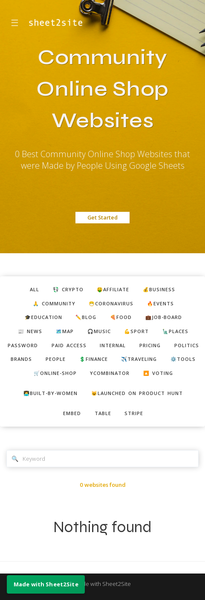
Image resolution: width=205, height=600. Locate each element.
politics (186, 345)
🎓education (43, 317)
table (103, 413)
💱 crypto (68, 289)
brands (21, 359)
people (56, 359)
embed (72, 413)
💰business (159, 289)
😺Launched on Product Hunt (137, 393)
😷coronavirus (111, 303)
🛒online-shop (55, 373)
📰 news (30, 331)
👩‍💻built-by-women (50, 393)
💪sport (136, 331)
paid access (69, 345)
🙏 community (54, 303)
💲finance (93, 359)
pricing (150, 345)
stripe (133, 413)
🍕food (121, 317)
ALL (34, 289)
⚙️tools (183, 359)
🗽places (175, 331)
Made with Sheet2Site (103, 584)
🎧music (99, 331)
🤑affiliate (113, 289)
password (23, 345)
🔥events (160, 303)
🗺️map (65, 331)
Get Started (102, 217)
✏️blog (85, 317)
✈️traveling (139, 359)
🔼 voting (158, 373)
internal (113, 345)
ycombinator (110, 373)
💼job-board (163, 317)
